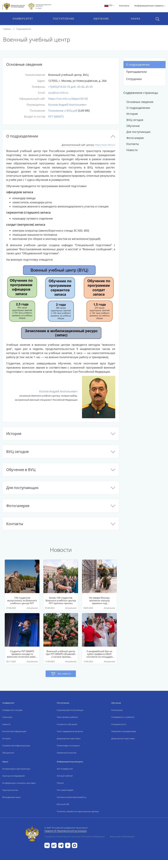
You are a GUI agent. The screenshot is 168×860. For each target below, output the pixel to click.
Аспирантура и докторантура (16, 768)
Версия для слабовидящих (122, 836)
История (132, 114)
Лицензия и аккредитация (123, 731)
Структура (7, 717)
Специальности (118, 724)
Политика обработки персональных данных (78, 811)
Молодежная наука (11, 797)
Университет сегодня (12, 710)
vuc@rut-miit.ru (58, 92)
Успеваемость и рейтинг (123, 717)
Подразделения (23, 29)
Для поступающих (138, 132)
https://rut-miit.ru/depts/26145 (68, 98)
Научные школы (10, 790)
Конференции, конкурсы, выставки (19, 783)
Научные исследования (13, 775)
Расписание (116, 710)
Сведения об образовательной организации (65, 830)
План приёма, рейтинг (67, 717)
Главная (7, 29)
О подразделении (138, 64)
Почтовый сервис (65, 790)
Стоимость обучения (67, 724)
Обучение (133, 126)
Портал (60, 783)
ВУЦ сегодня (134, 120)
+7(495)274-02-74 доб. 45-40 (66, 87)
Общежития (8, 752)
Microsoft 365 (63, 804)
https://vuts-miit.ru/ (105, 144)
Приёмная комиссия (66, 752)
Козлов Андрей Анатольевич (67, 104)
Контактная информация (14, 731)
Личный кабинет (65, 775)
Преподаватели (136, 72)
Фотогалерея (135, 138)
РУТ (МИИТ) (56, 116)
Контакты (124, 5)
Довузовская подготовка (68, 738)
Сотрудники (134, 79)
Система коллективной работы (71, 797)
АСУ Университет (65, 768)
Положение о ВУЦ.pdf (62, 110)
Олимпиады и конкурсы (68, 745)
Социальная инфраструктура (16, 745)
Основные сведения (139, 102)
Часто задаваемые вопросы (70, 731)
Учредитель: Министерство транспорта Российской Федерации (74, 836)
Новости (132, 150)
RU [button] (109, 5)
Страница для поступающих (70, 710)
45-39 (89, 87)
